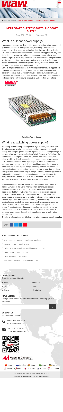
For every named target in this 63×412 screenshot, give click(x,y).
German (55, 365)
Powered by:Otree (20, 376)
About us (36, 282)
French (9, 368)
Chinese (11, 365)
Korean (43, 368)
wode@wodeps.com (20, 331)
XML (47, 376)
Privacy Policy (32, 376)
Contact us (36, 290)
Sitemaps (42, 376)
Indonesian (55, 368)
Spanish (34, 365)
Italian (19, 368)
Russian (22, 365)
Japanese (31, 368)
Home (6, 20)
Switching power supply (12, 147)
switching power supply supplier (48, 217)
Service (5, 290)
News (13, 20)
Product (5, 286)
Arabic (44, 365)
